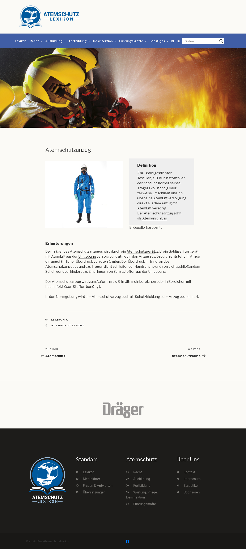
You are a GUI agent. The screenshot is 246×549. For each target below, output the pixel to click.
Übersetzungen (94, 492)
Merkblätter (91, 479)
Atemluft (144, 208)
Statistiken (191, 486)
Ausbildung (56, 41)
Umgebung (87, 256)
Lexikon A (59, 319)
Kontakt (189, 472)
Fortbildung (80, 41)
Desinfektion (105, 41)
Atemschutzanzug (68, 325)
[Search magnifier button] (221, 41)
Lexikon (20, 41)
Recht (36, 41)
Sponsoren (192, 492)
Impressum (192, 479)
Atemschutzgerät (141, 251)
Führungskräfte (133, 41)
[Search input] (201, 41)
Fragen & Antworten (98, 486)
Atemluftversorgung (169, 198)
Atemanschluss (154, 218)
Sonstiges (159, 41)
